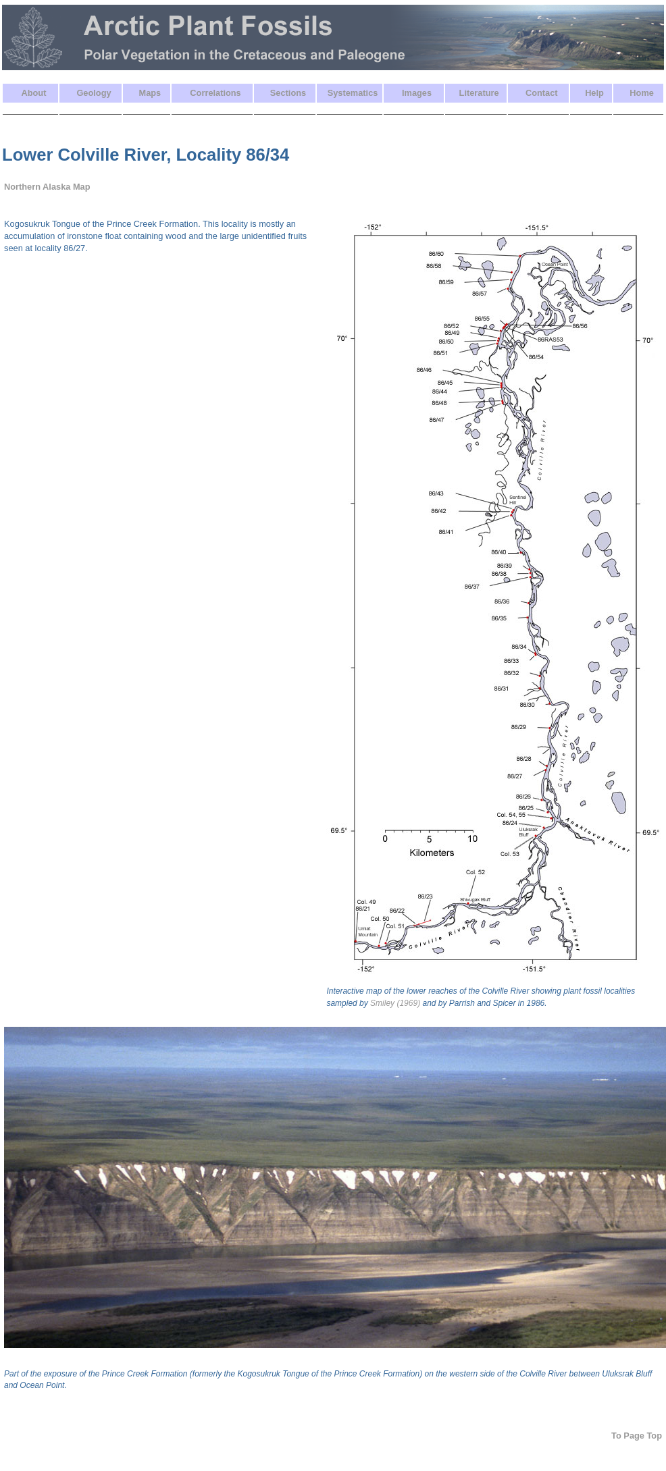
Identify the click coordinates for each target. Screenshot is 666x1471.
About (33, 93)
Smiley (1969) (395, 1003)
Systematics (353, 93)
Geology (93, 93)
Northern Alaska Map (47, 187)
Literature (479, 93)
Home (642, 93)
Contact (542, 93)
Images (417, 93)
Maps (150, 93)
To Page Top (636, 1435)
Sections (288, 93)
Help (594, 93)
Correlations (215, 93)
